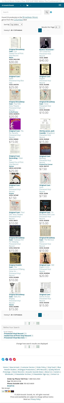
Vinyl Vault (52, 367)
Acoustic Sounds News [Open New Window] (34, 372)
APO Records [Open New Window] (42, 369)
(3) (18, 335)
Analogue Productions (26, 369)
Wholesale (9, 374)
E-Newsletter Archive (23, 374)
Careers (57, 372)
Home (5, 367)
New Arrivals (14, 367)
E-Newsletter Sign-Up (41, 374)
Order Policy (41, 367)
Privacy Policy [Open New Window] (35, 399)
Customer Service (28, 367)
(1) (15, 338)
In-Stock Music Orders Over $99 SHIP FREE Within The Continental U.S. (32, 1)
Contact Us (55, 374)
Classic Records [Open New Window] (18, 372)
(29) (15, 333)
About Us (48, 372)
